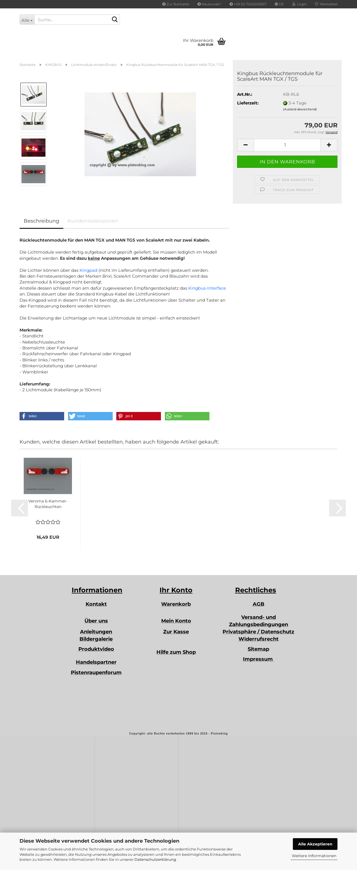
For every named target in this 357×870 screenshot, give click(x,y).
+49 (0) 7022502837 (248, 4)
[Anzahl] (287, 145)
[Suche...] (27, 20)
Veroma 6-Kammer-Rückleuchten (47, 504)
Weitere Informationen (314, 855)
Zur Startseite (175, 4)
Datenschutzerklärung (155, 859)
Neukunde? (209, 4)
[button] (279, 4)
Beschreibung (41, 221)
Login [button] (299, 4)
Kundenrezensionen (92, 221)
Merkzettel (326, 4)
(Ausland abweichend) (300, 109)
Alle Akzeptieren (315, 844)
